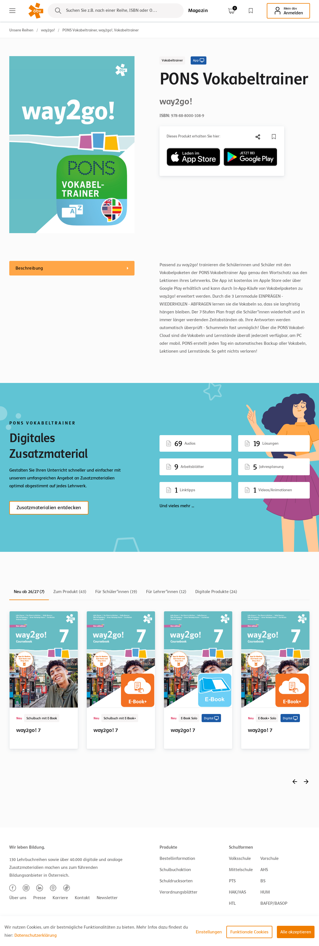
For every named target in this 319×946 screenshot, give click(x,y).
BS (262, 880)
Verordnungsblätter (178, 892)
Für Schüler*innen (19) (116, 591)
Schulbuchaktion (175, 869)
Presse (39, 897)
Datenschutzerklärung (35, 935)
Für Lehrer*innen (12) (166, 591)
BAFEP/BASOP (273, 903)
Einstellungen (209, 931)
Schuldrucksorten (176, 880)
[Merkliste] (273, 136)
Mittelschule (241, 869)
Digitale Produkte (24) (216, 591)
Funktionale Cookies (249, 931)
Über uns (17, 897)
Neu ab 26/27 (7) (29, 591)
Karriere (60, 897)
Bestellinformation (177, 858)
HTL (232, 903)
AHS (264, 869)
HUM (265, 892)
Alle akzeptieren (295, 931)
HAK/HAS (237, 892)
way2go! (48, 30)
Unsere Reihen (21, 30)
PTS (232, 880)
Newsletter (107, 897)
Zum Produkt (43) (69, 591)
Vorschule (269, 858)
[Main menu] (12, 10)
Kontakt (82, 897)
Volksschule (240, 858)
